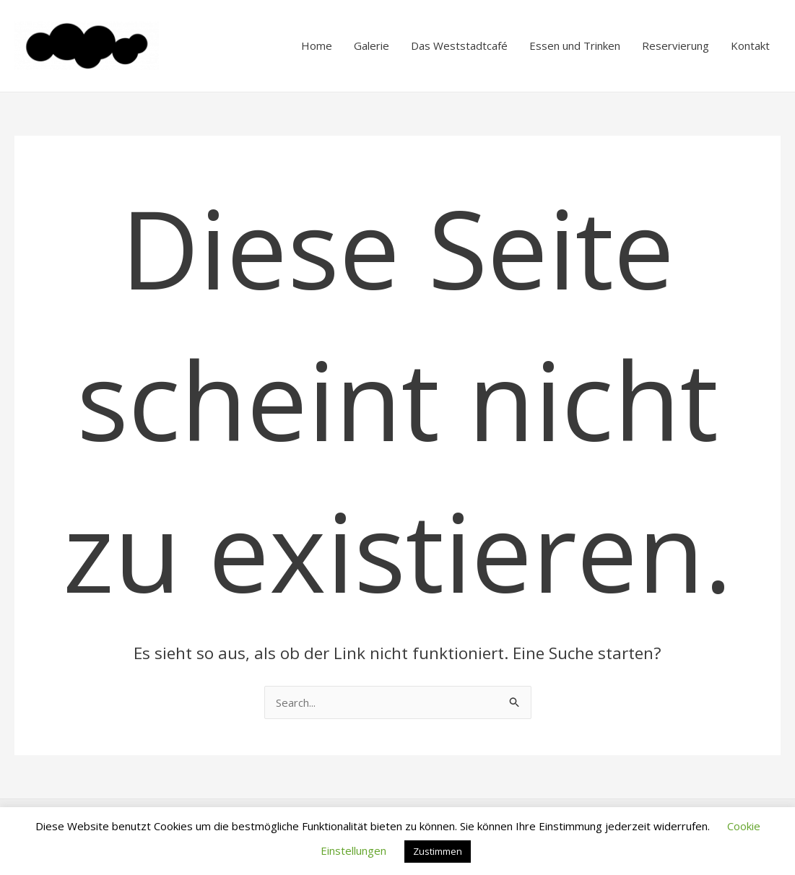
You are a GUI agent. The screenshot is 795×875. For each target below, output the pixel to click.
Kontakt (750, 45)
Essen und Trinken (574, 45)
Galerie (371, 45)
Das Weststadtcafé (459, 45)
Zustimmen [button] (437, 851)
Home (316, 45)
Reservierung (675, 45)
